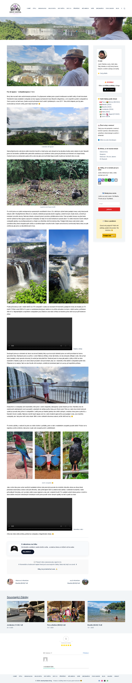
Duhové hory (104, 152)
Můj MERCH (85, 8)
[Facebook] (99, 680)
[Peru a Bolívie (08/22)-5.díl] (66, 611)
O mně (29, 8)
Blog (117, 8)
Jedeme (109, 209)
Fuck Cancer (110, 8)
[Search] (124, 8)
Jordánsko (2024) (107, 109)
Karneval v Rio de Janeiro (108, 157)
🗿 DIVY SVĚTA (105, 116)
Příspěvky (76, 8)
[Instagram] (102, 680)
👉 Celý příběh (102, 73)
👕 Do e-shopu (109, 89)
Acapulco (103, 154)
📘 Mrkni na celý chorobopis (107, 140)
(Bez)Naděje (99, 8)
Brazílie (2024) (106, 107)
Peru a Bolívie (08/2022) (111, 102)
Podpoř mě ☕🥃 (109, 235)
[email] (109, 204)
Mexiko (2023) (106, 104)
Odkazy (116, 676)
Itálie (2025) (106, 112)
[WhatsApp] (107, 680)
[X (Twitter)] (104, 680)
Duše (92, 8)
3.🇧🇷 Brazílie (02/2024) (68, 31)
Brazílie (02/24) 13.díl (95, 625)
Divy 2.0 (69, 8)
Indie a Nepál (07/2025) (110, 114)
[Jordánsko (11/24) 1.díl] (25, 611)
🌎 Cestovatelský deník (83, 31)
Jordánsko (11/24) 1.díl (15, 625)
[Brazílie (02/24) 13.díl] (106, 611)
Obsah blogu (42, 8)
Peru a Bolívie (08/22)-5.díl (56, 625)
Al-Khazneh (103, 159)
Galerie (109, 676)
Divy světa (61, 8)
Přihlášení (86, 653)
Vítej (34, 8)
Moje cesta (52, 8)
